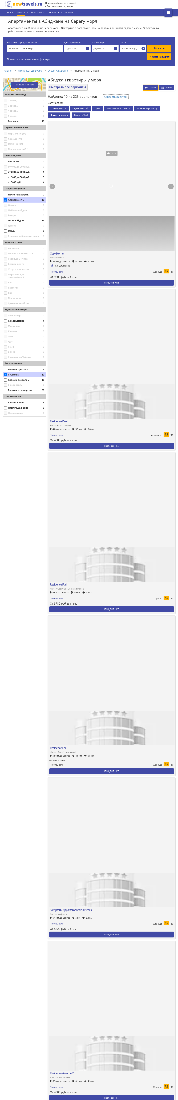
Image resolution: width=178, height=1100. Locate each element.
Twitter (159, 1045)
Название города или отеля (22, 42)
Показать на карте (24, 84)
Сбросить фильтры (115, 96)
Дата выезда (98, 42)
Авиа (9, 12)
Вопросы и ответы (66, 1069)
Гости (123, 42)
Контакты (13, 1071)
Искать (159, 48)
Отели (21, 12)
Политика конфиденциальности (74, 1057)
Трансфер (35, 12)
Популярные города (68, 1045)
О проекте (13, 1053)
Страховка (53, 12)
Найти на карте (159, 56)
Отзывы (61, 1075)
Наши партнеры (17, 1065)
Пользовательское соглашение (74, 1063)
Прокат (68, 12)
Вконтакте (160, 1039)
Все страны (63, 1051)
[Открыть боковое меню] (168, 12)
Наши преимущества (19, 1059)
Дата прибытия (72, 42)
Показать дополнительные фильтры (29, 59)
